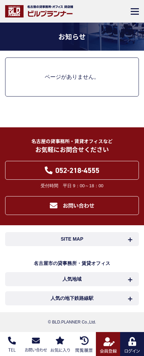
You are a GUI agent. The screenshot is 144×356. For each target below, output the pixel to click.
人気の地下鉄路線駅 (72, 298)
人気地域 (72, 279)
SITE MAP (72, 239)
